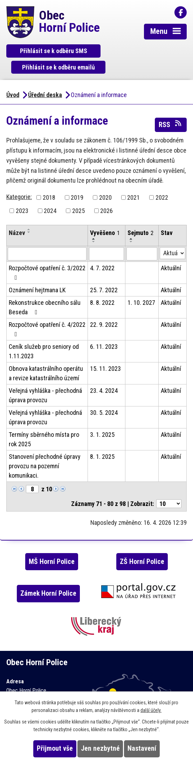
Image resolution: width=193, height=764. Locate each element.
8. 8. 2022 (102, 287)
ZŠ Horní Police (142, 546)
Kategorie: (19, 181)
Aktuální (171, 252)
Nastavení (141, 748)
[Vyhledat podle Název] (47, 238)
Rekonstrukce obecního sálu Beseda (45, 291)
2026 (106, 195)
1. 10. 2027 (141, 287)
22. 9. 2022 (104, 309)
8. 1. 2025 (102, 441)
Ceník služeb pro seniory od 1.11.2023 (44, 335)
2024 (50, 195)
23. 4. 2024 (104, 375)
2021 (133, 181)
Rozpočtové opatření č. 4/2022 (47, 313)
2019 (77, 181)
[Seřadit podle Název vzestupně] (29, 213)
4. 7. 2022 (102, 252)
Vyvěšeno (105, 217)
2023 (22, 195)
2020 (105, 181)
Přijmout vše (55, 748)
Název (17, 217)
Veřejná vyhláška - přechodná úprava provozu (45, 379)
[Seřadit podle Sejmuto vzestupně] (131, 223)
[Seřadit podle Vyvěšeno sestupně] (94, 226)
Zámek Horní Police (48, 578)
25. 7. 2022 (104, 274)
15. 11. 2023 (105, 353)
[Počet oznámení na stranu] (168, 488)
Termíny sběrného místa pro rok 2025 (44, 423)
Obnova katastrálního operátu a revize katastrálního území (46, 357)
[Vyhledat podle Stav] (172, 237)
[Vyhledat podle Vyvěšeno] (106, 238)
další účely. (150, 710)
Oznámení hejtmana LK (37, 274)
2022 (162, 181)
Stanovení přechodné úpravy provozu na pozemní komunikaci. (45, 450)
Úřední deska (45, 79)
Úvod (12, 79)
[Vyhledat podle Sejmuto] (141, 238)
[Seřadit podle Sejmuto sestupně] (131, 226)
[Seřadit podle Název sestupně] (29, 216)
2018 (49, 181)
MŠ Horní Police (52, 546)
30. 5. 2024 (104, 397)
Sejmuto (140, 217)
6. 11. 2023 (104, 331)
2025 (78, 195)
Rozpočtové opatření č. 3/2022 (47, 257)
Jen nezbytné (100, 748)
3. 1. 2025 (102, 419)
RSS (170, 108)
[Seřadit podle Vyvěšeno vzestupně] (94, 223)
